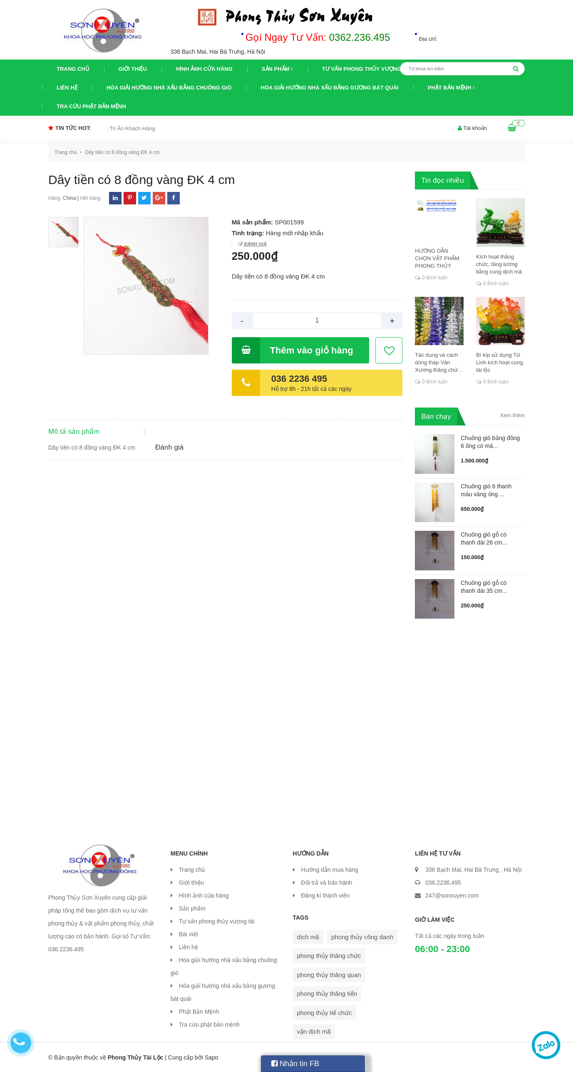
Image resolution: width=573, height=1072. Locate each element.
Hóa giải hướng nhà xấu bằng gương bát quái (329, 88)
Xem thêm (512, 415)
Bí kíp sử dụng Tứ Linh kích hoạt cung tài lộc (499, 362)
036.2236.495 (443, 882)
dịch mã (308, 936)
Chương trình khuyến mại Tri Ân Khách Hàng (111, 128)
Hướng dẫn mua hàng (329, 869)
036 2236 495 (299, 378)
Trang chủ (73, 69)
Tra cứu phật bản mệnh (91, 106)
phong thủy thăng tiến (327, 993)
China (69, 198)
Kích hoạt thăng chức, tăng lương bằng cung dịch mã (499, 264)
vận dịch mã (314, 1031)
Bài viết (188, 934)
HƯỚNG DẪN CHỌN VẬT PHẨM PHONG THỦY (437, 258)
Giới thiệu (133, 69)
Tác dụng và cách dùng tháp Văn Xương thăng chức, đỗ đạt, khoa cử (438, 363)
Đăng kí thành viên (325, 895)
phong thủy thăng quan (329, 974)
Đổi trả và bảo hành (326, 882)
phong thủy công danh (362, 936)
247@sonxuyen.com (452, 895)
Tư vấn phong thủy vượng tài (367, 69)
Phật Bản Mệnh (451, 88)
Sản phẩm (277, 69)
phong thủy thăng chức (329, 955)
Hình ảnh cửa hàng (204, 69)
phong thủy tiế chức (324, 1012)
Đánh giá (255, 243)
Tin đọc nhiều (442, 180)
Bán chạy (436, 416)
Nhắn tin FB (295, 1064)
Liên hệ (67, 88)
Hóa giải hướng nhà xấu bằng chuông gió (169, 88)
